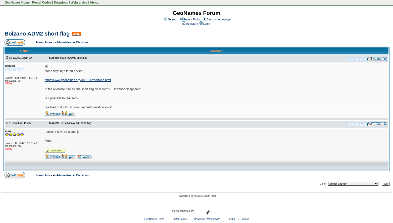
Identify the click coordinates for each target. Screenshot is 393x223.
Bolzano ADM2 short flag (37, 33)
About (94, 2)
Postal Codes (41, 2)
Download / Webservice (70, 2)
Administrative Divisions (72, 42)
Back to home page (219, 19)
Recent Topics (192, 19)
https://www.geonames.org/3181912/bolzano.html (78, 80)
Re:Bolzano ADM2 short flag (75, 123)
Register (189, 23)
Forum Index (44, 42)
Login (205, 23)
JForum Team (209, 196)
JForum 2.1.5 (195, 196)
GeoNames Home (17, 2)
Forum (231, 219)
